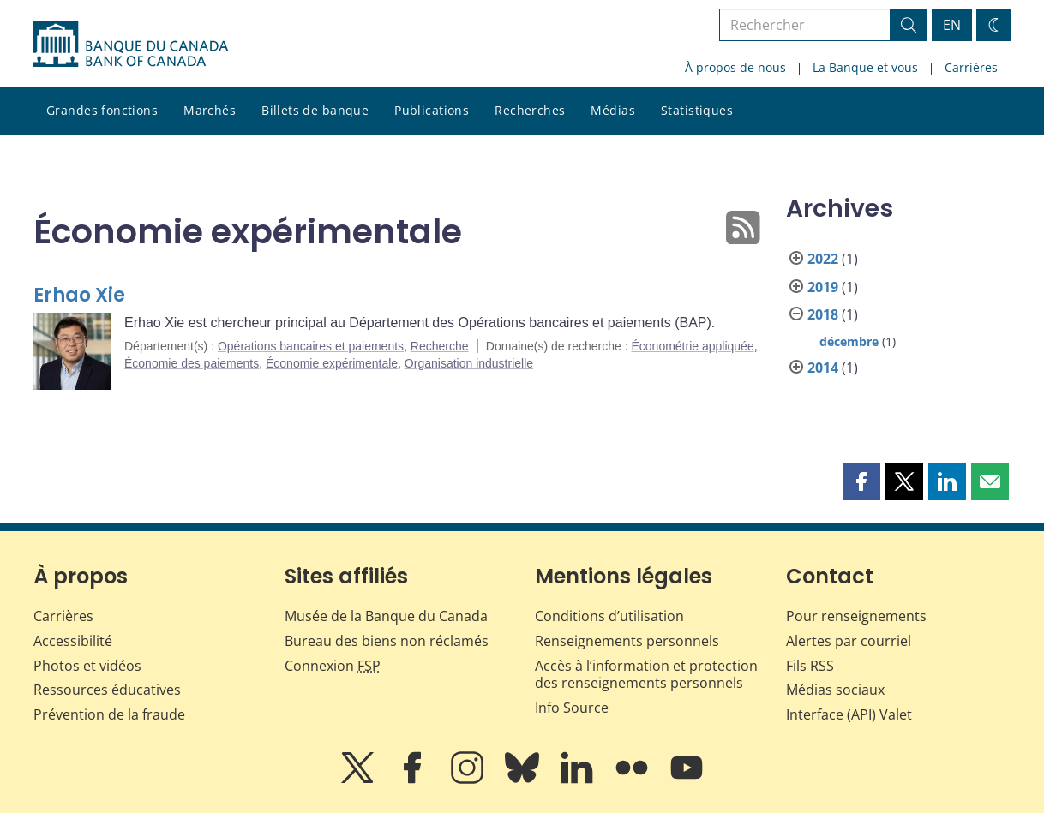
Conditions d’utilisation (609, 616)
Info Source (572, 707)
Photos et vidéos (87, 665)
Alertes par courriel (848, 640)
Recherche (440, 346)
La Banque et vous (865, 67)
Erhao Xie (79, 295)
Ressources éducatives (107, 689)
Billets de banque (315, 110)
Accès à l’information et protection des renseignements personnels (646, 674)
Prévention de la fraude (109, 714)
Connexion (333, 665)
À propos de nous (735, 67)
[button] (861, 481)
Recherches (530, 110)
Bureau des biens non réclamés (387, 640)
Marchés (209, 110)
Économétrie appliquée (692, 346)
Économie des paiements (191, 363)
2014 (822, 367)
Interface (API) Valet (849, 714)
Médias (613, 110)
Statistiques (697, 110)
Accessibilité (72, 640)
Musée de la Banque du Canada (386, 616)
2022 (822, 258)
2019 (822, 287)
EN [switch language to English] (952, 24)
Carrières (971, 67)
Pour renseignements (856, 616)
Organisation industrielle (469, 363)
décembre (849, 341)
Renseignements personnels (627, 640)
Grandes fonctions (102, 110)
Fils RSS (810, 665)
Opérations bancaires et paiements (311, 346)
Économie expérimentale (332, 363)
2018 (822, 314)
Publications (431, 110)
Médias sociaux (835, 689)
